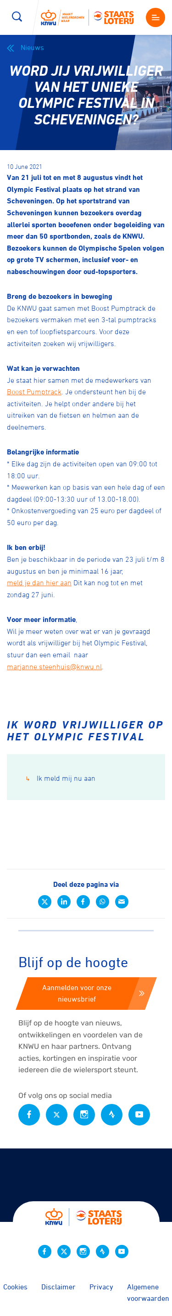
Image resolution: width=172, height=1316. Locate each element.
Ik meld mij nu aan (60, 778)
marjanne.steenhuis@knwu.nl (54, 666)
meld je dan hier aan (39, 582)
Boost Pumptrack (34, 391)
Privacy (101, 1286)
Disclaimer (58, 1286)
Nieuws (25, 47)
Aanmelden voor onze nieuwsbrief (93, 993)
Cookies (15, 1286)
